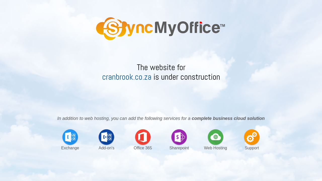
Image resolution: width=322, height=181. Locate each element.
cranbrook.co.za (127, 77)
